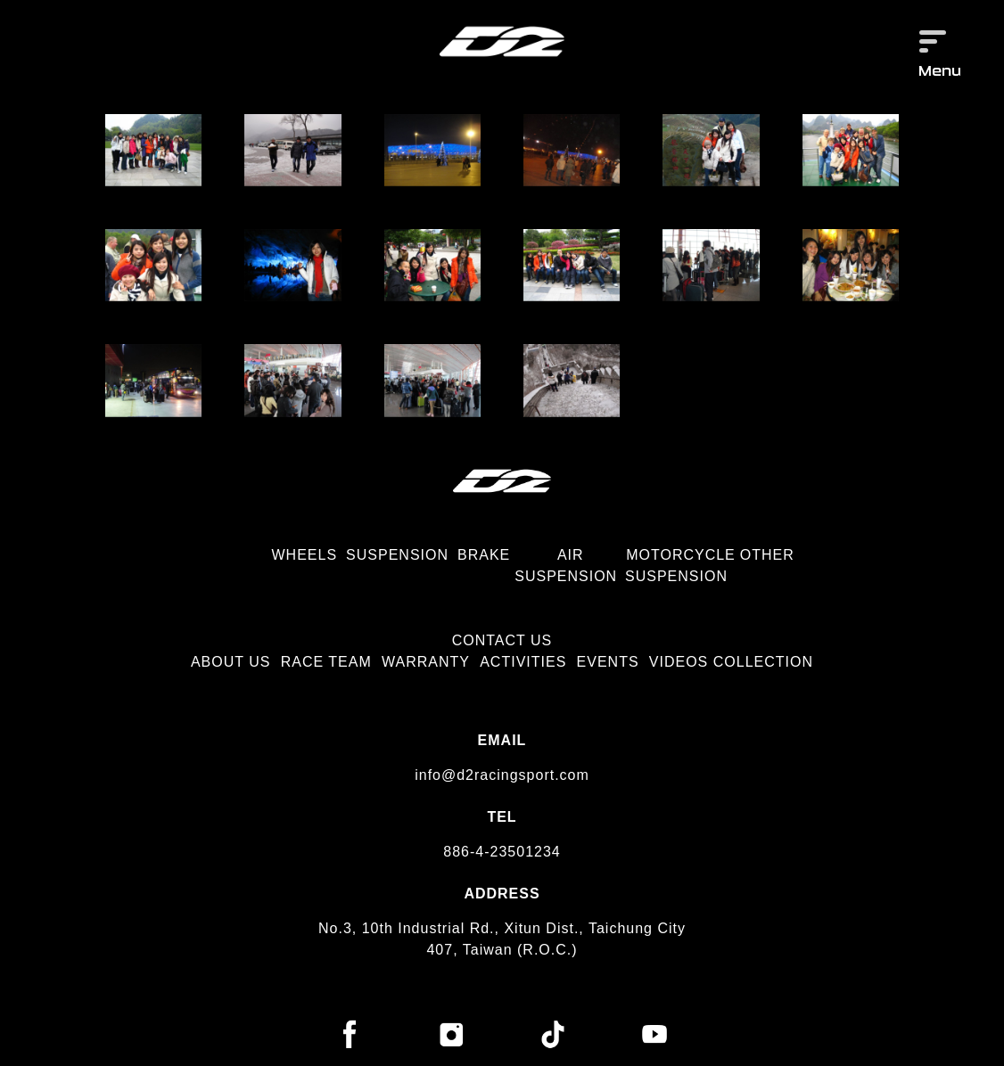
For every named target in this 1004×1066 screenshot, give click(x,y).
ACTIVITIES (523, 661)
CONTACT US (502, 640)
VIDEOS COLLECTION (731, 661)
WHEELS (305, 554)
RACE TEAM (326, 661)
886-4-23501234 (501, 851)
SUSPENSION (397, 554)
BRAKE (483, 554)
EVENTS (608, 661)
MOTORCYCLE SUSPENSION (680, 565)
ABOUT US (231, 661)
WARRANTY (426, 661)
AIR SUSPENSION (565, 565)
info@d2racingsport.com (502, 775)
